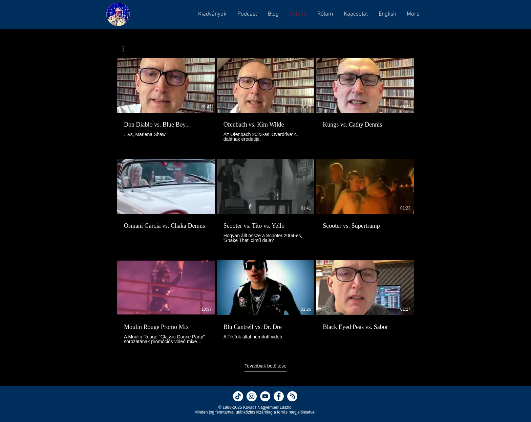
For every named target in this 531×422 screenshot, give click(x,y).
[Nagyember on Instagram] (252, 396)
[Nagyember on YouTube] (265, 396)
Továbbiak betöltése (265, 366)
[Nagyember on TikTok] (238, 396)
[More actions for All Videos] (126, 48)
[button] (247, 14)
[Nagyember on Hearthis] (292, 396)
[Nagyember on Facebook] (279, 396)
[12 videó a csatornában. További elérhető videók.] (265, 201)
